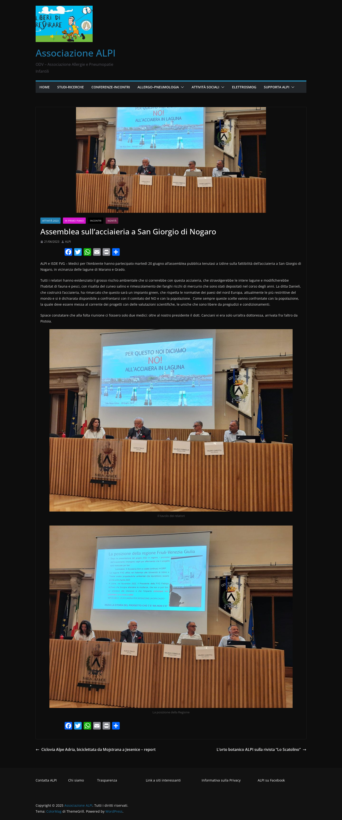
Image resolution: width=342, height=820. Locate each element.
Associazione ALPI (76, 52)
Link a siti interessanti (163, 780)
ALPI (68, 242)
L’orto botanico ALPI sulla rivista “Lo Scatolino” (261, 749)
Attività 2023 (50, 220)
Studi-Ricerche (70, 87)
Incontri (95, 220)
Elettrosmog (244, 87)
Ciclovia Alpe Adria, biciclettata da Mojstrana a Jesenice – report (96, 749)
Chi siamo (76, 780)
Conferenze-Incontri (110, 87)
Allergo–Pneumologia (158, 87)
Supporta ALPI (276, 87)
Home (44, 87)
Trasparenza (107, 780)
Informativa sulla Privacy (221, 780)
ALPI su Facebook (271, 780)
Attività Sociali (205, 87)
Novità (112, 220)
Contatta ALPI (46, 780)
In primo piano (74, 220)
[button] (181, 87)
